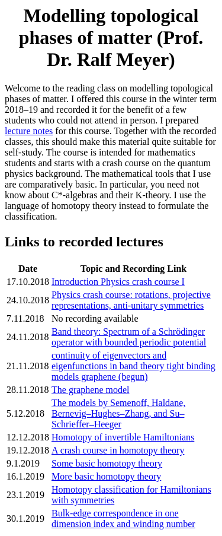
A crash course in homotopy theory (118, 450)
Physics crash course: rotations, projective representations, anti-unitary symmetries (131, 300)
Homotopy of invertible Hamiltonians (123, 437)
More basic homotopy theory (106, 476)
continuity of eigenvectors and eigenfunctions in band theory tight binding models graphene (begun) (133, 366)
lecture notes (29, 131)
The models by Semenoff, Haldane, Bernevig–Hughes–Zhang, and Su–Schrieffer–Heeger (118, 413)
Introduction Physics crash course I (118, 282)
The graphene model (91, 390)
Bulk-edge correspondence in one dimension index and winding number (123, 518)
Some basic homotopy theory (107, 463)
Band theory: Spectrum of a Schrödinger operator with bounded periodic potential (129, 336)
